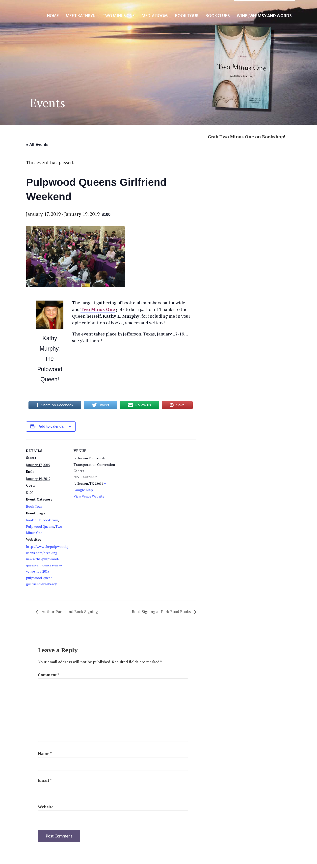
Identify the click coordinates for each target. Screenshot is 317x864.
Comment (48, 674)
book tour (50, 520)
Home (53, 15)
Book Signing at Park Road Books (162, 611)
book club (33, 520)
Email (45, 780)
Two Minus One (119, 15)
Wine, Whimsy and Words (264, 15)
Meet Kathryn (81, 15)
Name (45, 753)
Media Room (155, 15)
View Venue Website (89, 496)
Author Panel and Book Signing (69, 611)
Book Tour (186, 15)
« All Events (37, 144)
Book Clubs (217, 15)
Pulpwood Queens (40, 526)
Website (45, 806)
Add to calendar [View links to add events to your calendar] (52, 426)
